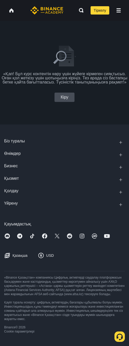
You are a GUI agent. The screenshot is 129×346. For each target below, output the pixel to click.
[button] (119, 10)
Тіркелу (100, 10)
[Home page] (46, 10)
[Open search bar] (79, 10)
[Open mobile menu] (118, 10)
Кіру (65, 97)
